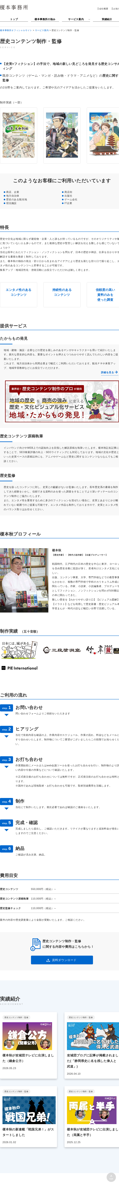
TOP (111, 1179)
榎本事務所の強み (45, 19)
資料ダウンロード (64, 960)
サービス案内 (76, 19)
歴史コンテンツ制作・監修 (16, 1017)
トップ (14, 19)
